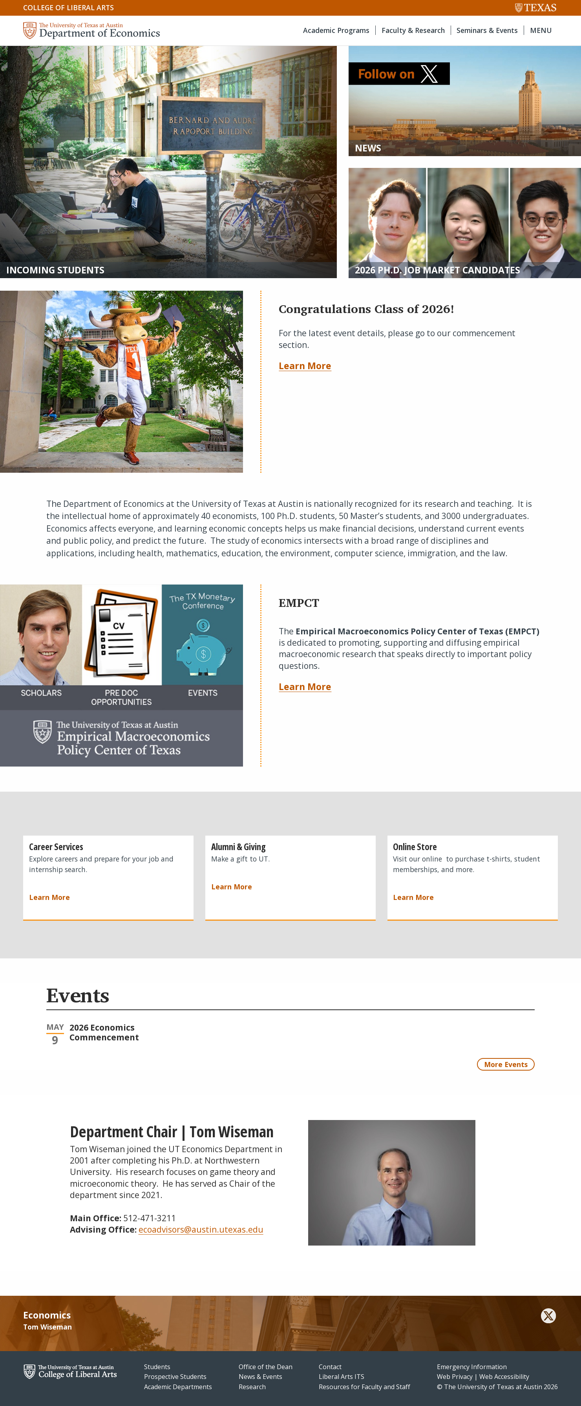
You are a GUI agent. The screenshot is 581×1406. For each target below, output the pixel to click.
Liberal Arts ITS (341, 1376)
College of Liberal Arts (68, 7)
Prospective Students (175, 1376)
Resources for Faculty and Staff (364, 1386)
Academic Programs (336, 30)
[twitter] (548, 1317)
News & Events (260, 1376)
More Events (506, 1064)
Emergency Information (472, 1366)
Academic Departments (178, 1386)
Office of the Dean (265, 1366)
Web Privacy (455, 1376)
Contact (330, 1366)
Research (252, 1386)
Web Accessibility (504, 1376)
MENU (541, 30)
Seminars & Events (487, 30)
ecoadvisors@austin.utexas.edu (201, 1229)
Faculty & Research (413, 30)
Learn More (305, 365)
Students (157, 1366)
